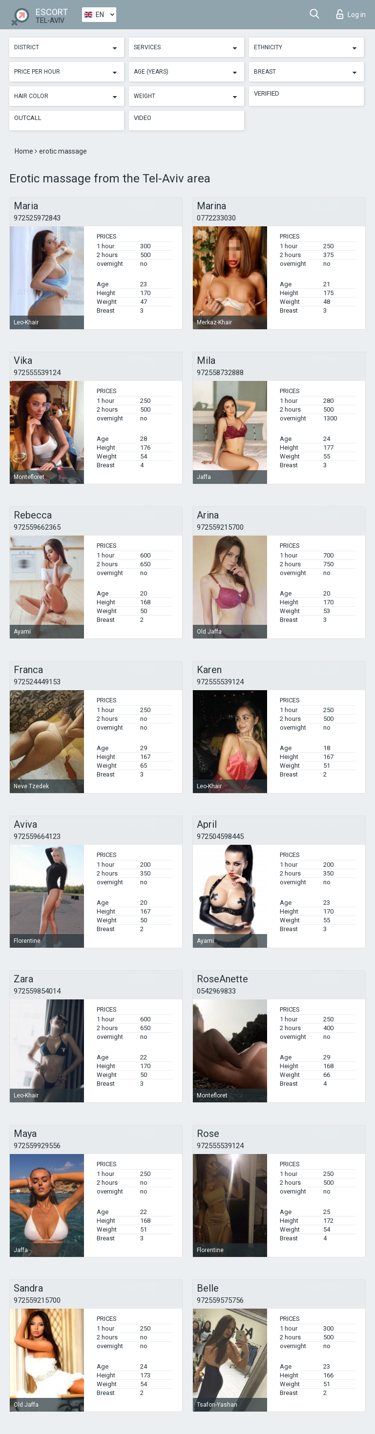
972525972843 (37, 218)
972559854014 (37, 991)
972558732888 (220, 372)
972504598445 (220, 836)
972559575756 (220, 1300)
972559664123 (37, 836)
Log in (351, 14)
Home (25, 151)
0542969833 (216, 991)
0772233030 (216, 218)
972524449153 (37, 681)
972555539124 (37, 372)
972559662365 (37, 527)
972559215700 (220, 527)
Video (142, 117)
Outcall (28, 117)
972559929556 (37, 1145)
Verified (266, 93)
